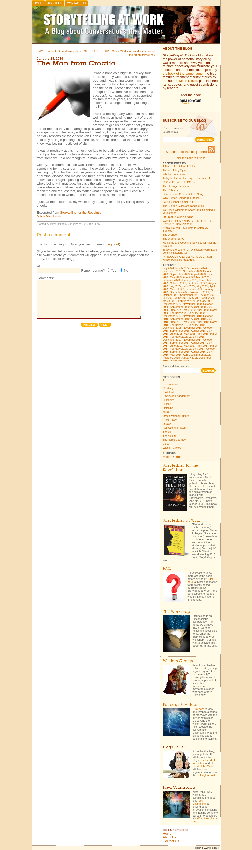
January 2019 (197, 324)
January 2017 (197, 348)
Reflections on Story (174, 427)
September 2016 (180, 351)
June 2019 (176, 321)
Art (164, 380)
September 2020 (180, 306)
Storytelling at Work (182, 521)
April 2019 (203, 321)
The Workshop (176, 612)
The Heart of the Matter (204, 765)
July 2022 (175, 286)
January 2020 (197, 312)
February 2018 (178, 336)
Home (38, 3)
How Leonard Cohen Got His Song (183, 194)
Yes (113, 270)
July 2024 (168, 268)
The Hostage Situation (176, 186)
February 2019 (178, 324)
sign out (113, 244)
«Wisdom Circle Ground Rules (56, 51)
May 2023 (176, 277)
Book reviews (170, 384)
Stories (167, 431)
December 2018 (172, 327)
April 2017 (203, 345)
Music (166, 411)
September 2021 (190, 295)
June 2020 (176, 309)
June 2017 (176, 345)
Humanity (168, 399)
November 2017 (192, 339)
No (126, 270)
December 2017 (172, 339)
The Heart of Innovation (204, 762)
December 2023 (172, 271)
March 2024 (182, 268)
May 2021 (195, 297)
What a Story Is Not (174, 174)
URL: (40, 266)
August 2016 (198, 351)
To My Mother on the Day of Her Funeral (186, 178)
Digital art (168, 392)
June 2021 (181, 297)
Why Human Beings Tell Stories (181, 197)
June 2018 (176, 333)
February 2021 (186, 300)
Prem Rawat (170, 419)
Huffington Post (206, 775)
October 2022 (178, 283)
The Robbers (170, 190)
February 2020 (178, 312)
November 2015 (179, 360)
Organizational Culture (176, 415)
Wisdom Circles (172, 447)
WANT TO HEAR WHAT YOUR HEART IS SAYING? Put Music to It (187, 222)
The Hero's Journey (174, 439)
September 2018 (180, 330)
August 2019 (198, 318)
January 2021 (205, 300)
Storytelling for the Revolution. (82, 212)
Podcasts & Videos (180, 705)
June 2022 (189, 286)
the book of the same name (183, 73)
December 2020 (172, 303)
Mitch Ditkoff (188, 81)
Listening (168, 407)
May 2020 (190, 309)
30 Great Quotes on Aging (178, 216)
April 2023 (189, 277)
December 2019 (172, 315)
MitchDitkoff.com (49, 216)
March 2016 (203, 354)
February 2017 (178, 348)
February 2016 (171, 357)
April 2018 (203, 333)
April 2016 (189, 354)
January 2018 (197, 336)
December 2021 (179, 292)
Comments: (45, 278)
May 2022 (202, 286)
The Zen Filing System (176, 170)
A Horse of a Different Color (179, 166)
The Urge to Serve (173, 238)
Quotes (167, 423)
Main (79, 51)
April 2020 (203, 309)
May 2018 (190, 333)
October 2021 (171, 295)
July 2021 (168, 297)
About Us (54, 3)
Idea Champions (199, 802)
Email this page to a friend (190, 157)
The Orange (170, 234)
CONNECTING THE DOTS (179, 182)
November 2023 (192, 271)
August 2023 (198, 274)
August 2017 (198, 342)
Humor (167, 403)
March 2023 (203, 277)
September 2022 (197, 283)
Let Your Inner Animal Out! (178, 201)
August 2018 (198, 330)
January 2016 (189, 357)
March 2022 (177, 289)
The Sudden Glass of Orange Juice (183, 205)
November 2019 (192, 315)
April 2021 (208, 297)
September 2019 (180, 318)
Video (166, 443)
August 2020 (198, 306)
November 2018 (192, 327)
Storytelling (169, 435)
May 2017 (190, 345)
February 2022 (193, 289)
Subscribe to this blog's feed (190, 152)
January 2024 (199, 268)
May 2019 (190, 321)
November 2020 (192, 303)
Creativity (168, 388)
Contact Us (76, 3)
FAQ (167, 569)
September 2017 (180, 342)
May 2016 (176, 354)
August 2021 (208, 295)
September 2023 (180, 274)
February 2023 (171, 280)
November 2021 (199, 292)
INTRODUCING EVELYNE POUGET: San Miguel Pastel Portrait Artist (187, 258)
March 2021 (170, 300)
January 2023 (189, 280)
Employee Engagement (176, 395)
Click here (198, 708)
